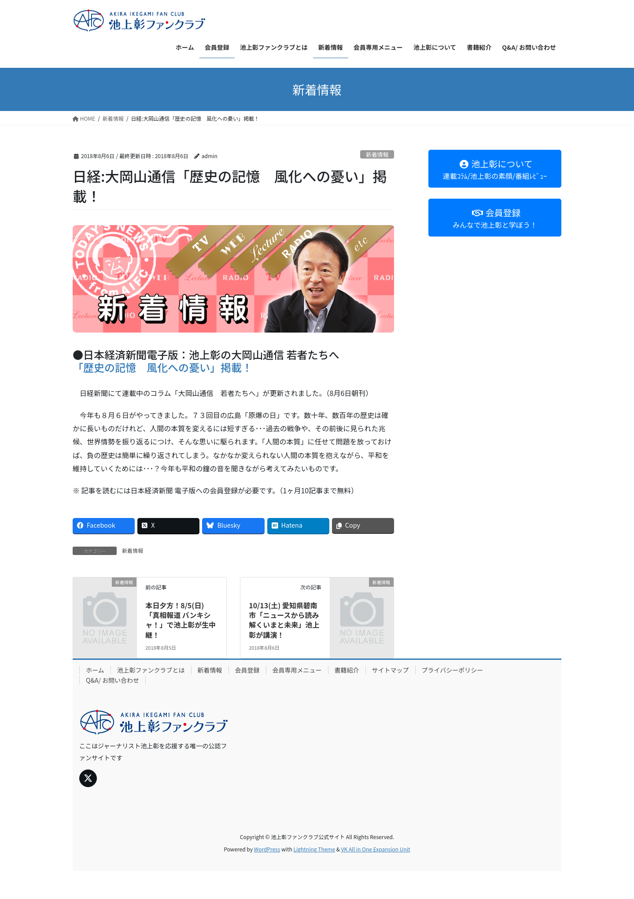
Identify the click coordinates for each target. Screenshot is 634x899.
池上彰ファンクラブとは (151, 670)
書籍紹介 (347, 670)
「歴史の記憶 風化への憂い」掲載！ (162, 367)
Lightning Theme (314, 849)
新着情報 (377, 154)
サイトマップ (390, 670)
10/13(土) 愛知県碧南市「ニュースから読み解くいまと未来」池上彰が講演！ (284, 620)
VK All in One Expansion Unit (375, 849)
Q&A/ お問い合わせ (112, 680)
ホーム (95, 670)
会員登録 (247, 670)
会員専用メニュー (297, 670)
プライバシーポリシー (452, 670)
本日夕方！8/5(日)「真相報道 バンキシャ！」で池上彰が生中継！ (180, 620)
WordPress (267, 849)
